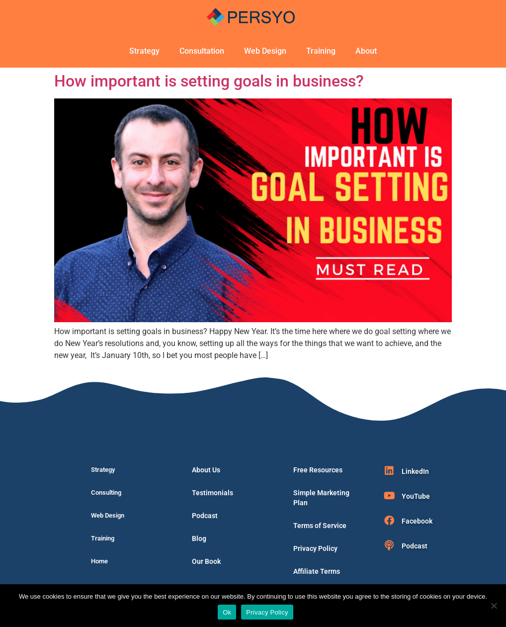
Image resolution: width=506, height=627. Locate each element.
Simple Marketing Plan (321, 498)
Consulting (106, 492)
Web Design (265, 51)
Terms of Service (319, 526)
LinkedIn (415, 471)
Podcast (205, 516)
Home (99, 561)
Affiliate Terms (316, 571)
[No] (494, 606)
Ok (227, 612)
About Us (206, 470)
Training (321, 51)
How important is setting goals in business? (209, 81)
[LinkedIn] (389, 471)
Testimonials (212, 493)
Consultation (201, 51)
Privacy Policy (315, 548)
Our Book (206, 561)
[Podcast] (389, 545)
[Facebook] (389, 521)
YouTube (416, 496)
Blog (199, 538)
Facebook (417, 521)
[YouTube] (389, 496)
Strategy (144, 51)
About (366, 51)
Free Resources (317, 470)
